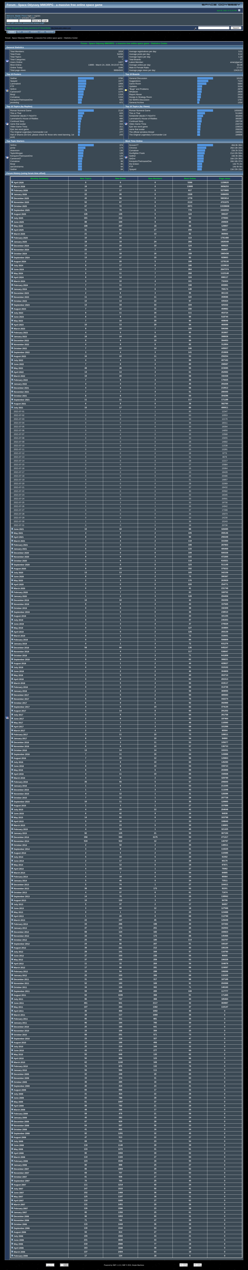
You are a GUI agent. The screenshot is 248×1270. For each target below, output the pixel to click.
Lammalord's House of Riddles (24, 118)
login (30, 16)
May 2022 (17, 368)
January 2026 (19, 194)
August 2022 (18, 356)
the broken (134, 164)
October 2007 (19, 1177)
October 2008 (19, 1129)
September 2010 (20, 1038)
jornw (12, 148)
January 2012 (19, 975)
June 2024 (17, 269)
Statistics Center (71, 38)
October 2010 (19, 1035)
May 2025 (17, 226)
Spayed (13, 81)
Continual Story (17, 121)
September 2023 (20, 305)
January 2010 (19, 1070)
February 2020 (19, 592)
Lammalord (15, 83)
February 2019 (19, 640)
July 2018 (17, 667)
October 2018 (19, 655)
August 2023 (18, 309)
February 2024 (19, 285)
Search (26, 32)
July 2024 (17, 265)
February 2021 (19, 545)
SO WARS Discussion (139, 100)
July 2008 (17, 1141)
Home (12, 32)
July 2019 (17, 620)
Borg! (12, 94)
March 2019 (18, 636)
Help (19, 32)
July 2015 (17, 809)
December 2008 (20, 1121)
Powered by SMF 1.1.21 (112, 1265)
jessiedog (14, 102)
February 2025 (19, 238)
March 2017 (18, 730)
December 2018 (20, 647)
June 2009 (17, 1098)
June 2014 (17, 861)
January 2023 (19, 336)
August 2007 (18, 1185)
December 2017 (20, 695)
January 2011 (19, 1023)
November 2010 (20, 1031)
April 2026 (17, 182)
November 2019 (20, 604)
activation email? (28, 18)
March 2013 (18, 920)
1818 (120, 51)
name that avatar (18, 124)
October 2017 (19, 703)
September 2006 (20, 1228)
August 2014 (18, 853)
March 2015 (18, 825)
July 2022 (17, 360)
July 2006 (17, 1236)
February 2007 (19, 1208)
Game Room (135, 83)
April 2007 (17, 1200)
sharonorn (15, 150)
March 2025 (18, 234)
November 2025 (20, 202)
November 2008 (20, 1125)
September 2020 (20, 565)
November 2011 (20, 983)
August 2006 (18, 1232)
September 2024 (20, 257)
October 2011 (19, 987)
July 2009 (17, 1094)
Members (34, 32)
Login (42, 32)
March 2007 (18, 1204)
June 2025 (17, 222)
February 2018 (19, 687)
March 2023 (18, 328)
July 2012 (17, 952)
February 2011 (19, 1019)
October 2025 (19, 206)
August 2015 (18, 805)
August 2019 (18, 616)
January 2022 (19, 384)
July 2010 (17, 1046)
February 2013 (19, 924)
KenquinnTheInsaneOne (21, 100)
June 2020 (17, 576)
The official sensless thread (141, 132)
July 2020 (17, 572)
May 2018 (17, 675)
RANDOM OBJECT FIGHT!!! (23, 116)
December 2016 (20, 742)
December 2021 (20, 388)
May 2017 (17, 722)
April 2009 (17, 1106)
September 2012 (20, 944)
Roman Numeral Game (20, 110)
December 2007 (20, 1169)
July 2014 (17, 857)
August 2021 (18, 404)
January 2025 (19, 242)
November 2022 (20, 344)
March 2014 (18, 873)
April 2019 (17, 632)
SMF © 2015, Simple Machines (133, 1265)
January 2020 (19, 596)
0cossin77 (134, 145)
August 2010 (18, 1042)
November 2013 (20, 888)
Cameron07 (15, 92)
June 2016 (17, 766)
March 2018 (18, 683)
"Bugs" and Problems (139, 89)
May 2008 (17, 1149)
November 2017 (20, 699)
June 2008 (17, 1145)
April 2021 (17, 537)
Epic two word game (19, 129)
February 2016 (19, 782)
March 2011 (18, 1015)
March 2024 (18, 281)
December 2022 (20, 340)
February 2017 (19, 734)
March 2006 (18, 1252)
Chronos (133, 148)
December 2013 (20, 884)
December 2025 (20, 198)
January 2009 (19, 1117)
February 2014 (19, 877)
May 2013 (17, 912)
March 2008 (18, 1157)
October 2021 (19, 396)
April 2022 (17, 372)
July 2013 (17, 904)
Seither (13, 78)
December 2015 (20, 790)
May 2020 (17, 580)
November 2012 (20, 936)
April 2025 (17, 230)
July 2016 (17, 762)
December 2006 (20, 1216)
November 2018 (20, 651)
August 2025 (18, 214)
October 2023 (19, 301)
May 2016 (17, 770)
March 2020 (18, 588)
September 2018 (20, 659)
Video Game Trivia (18, 126)
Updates (133, 86)
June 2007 (17, 1192)
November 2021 (20, 392)
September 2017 (20, 707)
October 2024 (19, 253)
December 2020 (20, 553)
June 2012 (17, 956)
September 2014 (20, 849)
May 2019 (17, 628)
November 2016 (20, 746)
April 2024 (17, 277)
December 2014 (20, 837)
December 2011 (20, 979)
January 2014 (19, 880)
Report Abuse (135, 94)
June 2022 (17, 364)
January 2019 (19, 644)
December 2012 (20, 932)
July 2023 (17, 313)
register (37, 16)
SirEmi (13, 89)
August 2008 (18, 1137)
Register (49, 32)
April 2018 (17, 679)
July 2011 (17, 999)
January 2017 (19, 738)
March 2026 (18, 186)
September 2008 (20, 1133)
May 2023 (17, 321)
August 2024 (18, 261)
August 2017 (18, 711)
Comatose (15, 97)
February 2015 (19, 829)
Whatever (133, 92)
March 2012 (18, 967)
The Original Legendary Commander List (28, 132)
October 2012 (19, 940)
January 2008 (19, 1165)
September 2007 (20, 1181)
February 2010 (19, 1066)
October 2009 (19, 1082)
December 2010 (20, 1027)
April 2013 (17, 916)
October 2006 (19, 1224)
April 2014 (17, 869)
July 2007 (17, 1189)
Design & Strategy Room (140, 97)
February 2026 (19, 190)
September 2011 (20, 991)
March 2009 (18, 1110)
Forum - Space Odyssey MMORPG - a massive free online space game (33, 38)
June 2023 (17, 317)
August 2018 (18, 663)
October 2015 (19, 798)
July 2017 (17, 715)
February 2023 (19, 332)
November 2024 (20, 250)
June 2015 (17, 813)
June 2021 (17, 529)
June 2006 (17, 1240)
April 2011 (17, 1011)
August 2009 (18, 1090)
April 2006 (17, 1248)
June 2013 (17, 908)
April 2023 (17, 325)
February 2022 (19, 380)
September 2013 (20, 896)
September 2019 (20, 612)
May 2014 (17, 865)
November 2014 (20, 841)
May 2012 (17, 959)
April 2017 (17, 726)
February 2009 (19, 1113)
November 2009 (20, 1078)
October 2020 (19, 561)
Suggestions (135, 81)
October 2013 (19, 892)
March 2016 (18, 778)
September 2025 (20, 210)
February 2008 (19, 1161)
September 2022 (20, 352)
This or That (15, 113)
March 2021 (18, 541)
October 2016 (19, 750)
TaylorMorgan (16, 153)
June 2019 (17, 624)
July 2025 (17, 218)
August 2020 (18, 568)
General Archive (136, 102)
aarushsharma (16, 166)
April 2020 (17, 584)
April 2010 (17, 1058)
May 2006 (17, 1244)
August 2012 (18, 948)
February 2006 (19, 1256)
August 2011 (18, 995)
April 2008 (17, 1153)
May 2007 (17, 1196)
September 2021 (20, 400)
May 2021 (17, 533)
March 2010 (18, 1062)
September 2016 (20, 754)
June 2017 (17, 719)
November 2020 (20, 557)
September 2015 (20, 801)
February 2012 (19, 971)
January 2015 (19, 833)
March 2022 (18, 376)
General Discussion (138, 78)
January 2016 (19, 786)
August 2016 (18, 758)
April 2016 (17, 774)
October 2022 (19, 348)
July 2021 (17, 407)
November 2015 (20, 794)
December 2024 (20, 246)
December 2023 (20, 293)
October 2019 (19, 608)
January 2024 (19, 289)
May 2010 (17, 1054)
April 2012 (17, 963)
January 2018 (19, 691)
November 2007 (20, 1173)
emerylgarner (236, 62)
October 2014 (19, 845)
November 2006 (20, 1220)
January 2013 (19, 928)
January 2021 (19, 549)
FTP (12, 86)
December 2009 (20, 1074)
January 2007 (19, 1212)
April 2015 (17, 821)
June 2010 (17, 1050)
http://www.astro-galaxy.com (61, 28)
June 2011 (17, 1003)
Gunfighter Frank (137, 153)
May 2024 (17, 273)
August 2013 (18, 900)
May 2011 (17, 1007)
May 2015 (17, 817)
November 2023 (20, 297)
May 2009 (17, 1102)
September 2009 (20, 1086)
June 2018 (17, 671)
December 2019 (20, 600)
